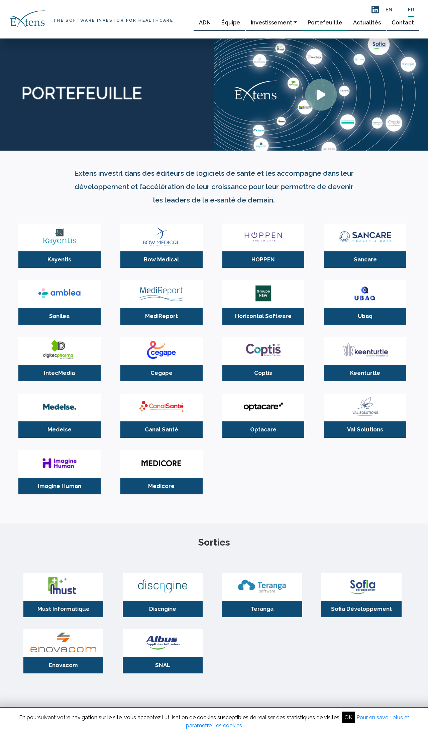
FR (411, 10)
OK (348, 717)
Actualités (367, 22)
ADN (205, 22)
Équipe (230, 22)
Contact (403, 22)
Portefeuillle (325, 22)
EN (389, 10)
